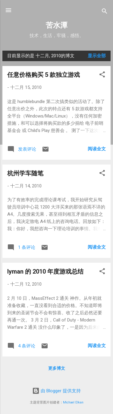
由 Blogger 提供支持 (56, 391)
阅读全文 (97, 149)
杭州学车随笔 (25, 173)
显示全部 (97, 55)
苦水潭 (56, 25)
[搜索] (104, 12)
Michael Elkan (73, 402)
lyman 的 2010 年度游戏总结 (45, 271)
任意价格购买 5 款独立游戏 (43, 74)
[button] (102, 75)
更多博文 (56, 368)
